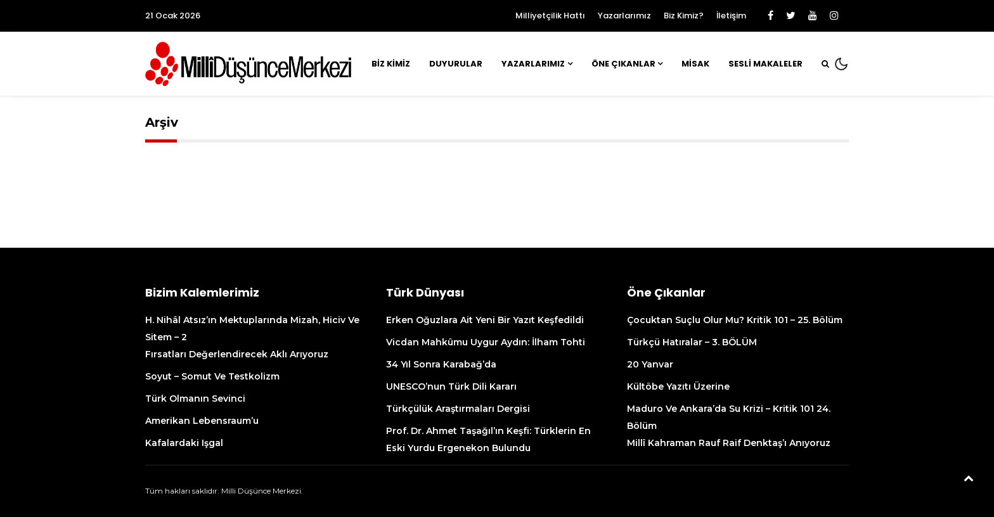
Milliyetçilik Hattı (550, 16)
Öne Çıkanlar (623, 64)
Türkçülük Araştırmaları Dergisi (458, 408)
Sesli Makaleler (765, 64)
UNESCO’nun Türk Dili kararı (451, 386)
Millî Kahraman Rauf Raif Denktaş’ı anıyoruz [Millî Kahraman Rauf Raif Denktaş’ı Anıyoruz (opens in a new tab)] (728, 443)
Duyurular (455, 64)
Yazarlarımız (624, 16)
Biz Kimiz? (684, 16)
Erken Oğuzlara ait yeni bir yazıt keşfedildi (485, 320)
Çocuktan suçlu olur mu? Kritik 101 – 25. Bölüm (734, 320)
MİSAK (695, 64)
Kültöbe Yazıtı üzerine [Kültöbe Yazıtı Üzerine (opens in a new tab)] (678, 386)
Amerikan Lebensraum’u (202, 420)
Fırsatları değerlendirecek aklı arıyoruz (236, 354)
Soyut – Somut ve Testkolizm (212, 376)
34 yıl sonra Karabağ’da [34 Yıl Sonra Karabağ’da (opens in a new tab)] (441, 364)
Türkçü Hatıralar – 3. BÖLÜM (692, 342)
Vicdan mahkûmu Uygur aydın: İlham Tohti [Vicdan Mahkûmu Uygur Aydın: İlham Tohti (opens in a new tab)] (487, 342)
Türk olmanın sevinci (195, 398)
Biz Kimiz (390, 64)
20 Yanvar (650, 364)
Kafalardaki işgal (184, 443)
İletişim (731, 16)
